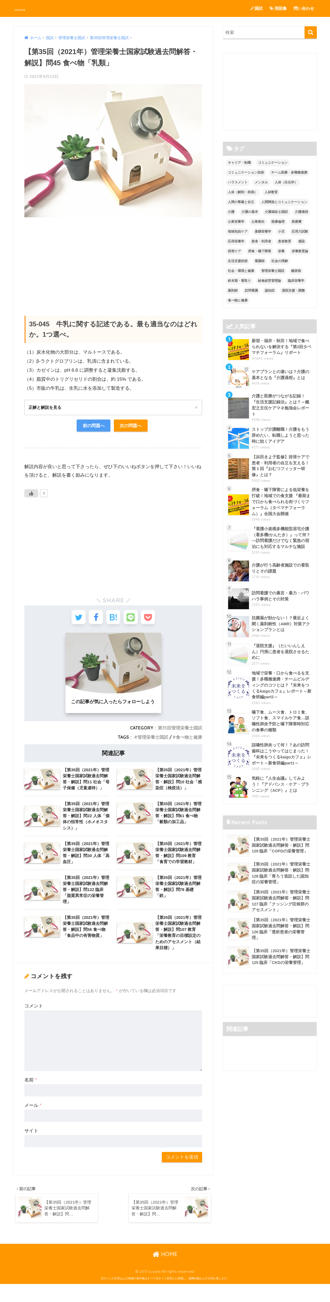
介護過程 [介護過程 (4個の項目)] (301, 212)
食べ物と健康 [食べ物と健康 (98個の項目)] (238, 300)
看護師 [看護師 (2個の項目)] (260, 261)
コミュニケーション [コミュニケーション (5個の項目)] (273, 163)
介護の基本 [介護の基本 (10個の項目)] (250, 212)
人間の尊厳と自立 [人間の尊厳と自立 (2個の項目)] (241, 202)
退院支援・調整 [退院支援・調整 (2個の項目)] (293, 290)
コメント (33, 1022)
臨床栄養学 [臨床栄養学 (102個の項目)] (296, 281)
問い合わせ (304, 8)
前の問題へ (92, 426)
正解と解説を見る (46, 407)
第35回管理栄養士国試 (179, 731)
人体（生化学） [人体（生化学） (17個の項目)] (286, 182)
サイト (31, 1146)
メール (32, 1121)
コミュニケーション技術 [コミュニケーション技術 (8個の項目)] (246, 173)
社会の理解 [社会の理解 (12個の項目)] (279, 261)
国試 (256, 8)
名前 (30, 1096)
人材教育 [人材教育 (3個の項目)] (271, 192)
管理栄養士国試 (152, 741)
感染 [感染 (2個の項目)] (301, 241)
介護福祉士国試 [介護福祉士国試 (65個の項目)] (276, 212)
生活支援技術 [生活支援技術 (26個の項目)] (238, 261)
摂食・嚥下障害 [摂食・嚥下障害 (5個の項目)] (259, 251)
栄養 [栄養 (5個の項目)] (281, 251)
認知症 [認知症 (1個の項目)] (270, 290)
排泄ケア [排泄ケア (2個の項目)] (234, 251)
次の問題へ (131, 426)
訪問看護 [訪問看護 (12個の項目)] (251, 290)
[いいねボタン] (31, 494)
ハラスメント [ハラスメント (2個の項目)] (238, 182)
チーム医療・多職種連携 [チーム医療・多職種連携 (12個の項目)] (289, 173)
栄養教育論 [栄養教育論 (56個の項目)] (300, 251)
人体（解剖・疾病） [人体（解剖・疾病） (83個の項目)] (242, 192)
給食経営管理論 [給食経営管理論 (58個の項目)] (269, 281)
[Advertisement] (113, 261)
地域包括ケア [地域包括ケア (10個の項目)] (238, 231)
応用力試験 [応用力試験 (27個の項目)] (300, 231)
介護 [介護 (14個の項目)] (231, 212)
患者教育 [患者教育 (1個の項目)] (284, 241)
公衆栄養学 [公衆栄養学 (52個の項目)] (236, 222)
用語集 (278, 8)
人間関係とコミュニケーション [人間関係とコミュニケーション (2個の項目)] (284, 202)
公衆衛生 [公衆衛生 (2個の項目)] (258, 222)
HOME (165, 1272)
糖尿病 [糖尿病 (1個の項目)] (296, 271)
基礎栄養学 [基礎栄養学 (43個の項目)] (263, 231)
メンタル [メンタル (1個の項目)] (261, 182)
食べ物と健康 (189, 741)
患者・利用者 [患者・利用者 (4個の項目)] (261, 241)
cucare (25, 8)
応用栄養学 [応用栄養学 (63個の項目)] (236, 241)
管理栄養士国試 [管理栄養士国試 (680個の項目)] (272, 271)
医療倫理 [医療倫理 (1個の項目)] (278, 222)
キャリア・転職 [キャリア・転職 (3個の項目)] (239, 163)
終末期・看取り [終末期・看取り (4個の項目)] (239, 281)
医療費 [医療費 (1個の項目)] (297, 222)
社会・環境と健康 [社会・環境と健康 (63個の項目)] (241, 271)
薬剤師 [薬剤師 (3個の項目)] (233, 290)
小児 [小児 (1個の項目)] (281, 231)
